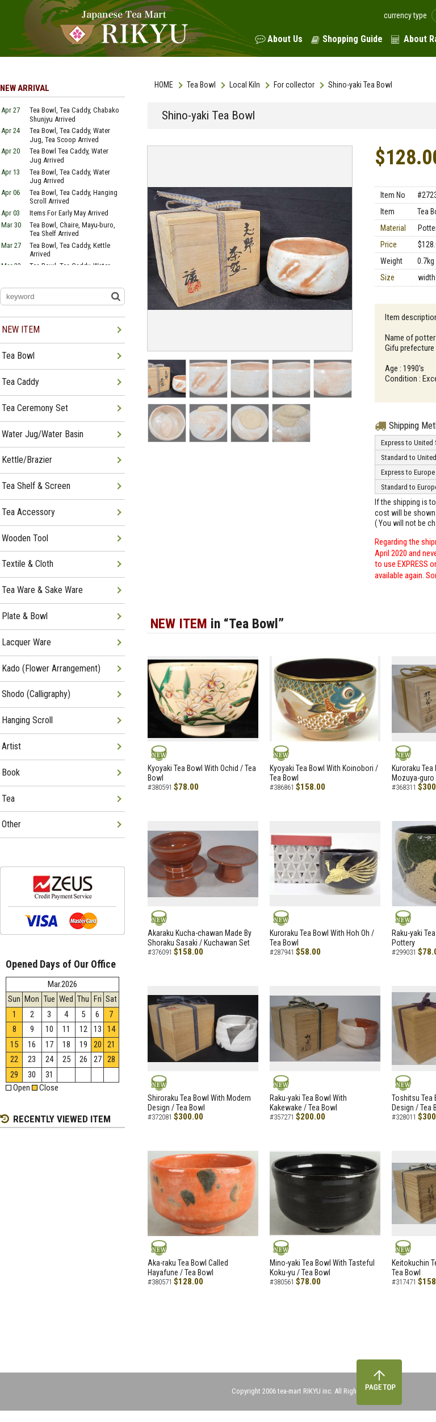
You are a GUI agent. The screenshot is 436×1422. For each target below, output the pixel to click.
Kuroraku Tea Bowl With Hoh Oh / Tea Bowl (322, 937)
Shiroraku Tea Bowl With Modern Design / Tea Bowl (199, 1102)
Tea (8, 798)
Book (11, 772)
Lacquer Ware (26, 642)
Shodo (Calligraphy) (36, 694)
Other (11, 824)
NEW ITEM (21, 329)
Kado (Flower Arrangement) (51, 668)
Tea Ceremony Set (35, 408)
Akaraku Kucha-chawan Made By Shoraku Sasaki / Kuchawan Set (199, 937)
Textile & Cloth (27, 563)
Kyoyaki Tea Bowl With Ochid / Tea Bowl (202, 773)
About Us (285, 39)
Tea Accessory (28, 512)
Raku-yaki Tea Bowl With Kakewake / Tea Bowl (308, 1102)
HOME (163, 84)
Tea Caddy (20, 381)
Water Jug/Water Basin (42, 434)
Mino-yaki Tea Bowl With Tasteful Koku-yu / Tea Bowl (322, 1267)
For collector (294, 84)
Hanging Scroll (27, 720)
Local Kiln (244, 84)
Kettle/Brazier (27, 459)
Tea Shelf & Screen (36, 485)
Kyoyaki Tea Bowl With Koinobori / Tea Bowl (324, 773)
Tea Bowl (201, 84)
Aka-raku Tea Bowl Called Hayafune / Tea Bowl (188, 1267)
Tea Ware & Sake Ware (42, 589)
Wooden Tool (25, 538)
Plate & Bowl (25, 616)
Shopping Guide (352, 39)
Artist (11, 746)
